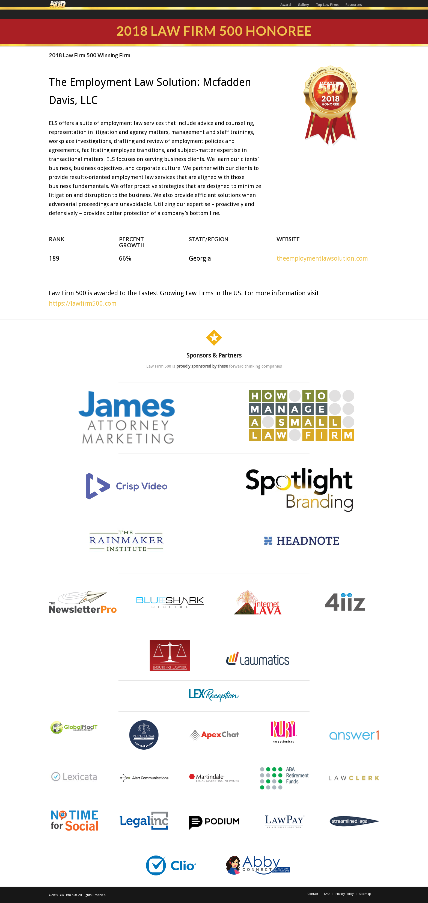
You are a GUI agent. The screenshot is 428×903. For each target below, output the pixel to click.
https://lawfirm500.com (83, 303)
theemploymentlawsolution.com (322, 258)
